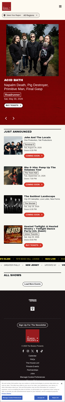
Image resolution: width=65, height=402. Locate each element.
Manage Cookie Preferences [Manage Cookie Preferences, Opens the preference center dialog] (12, 397)
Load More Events (32, 284)
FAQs (32, 359)
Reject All (55, 397)
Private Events (32, 366)
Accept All (41, 397)
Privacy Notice (6, 393)
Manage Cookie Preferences (32, 377)
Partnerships (32, 370)
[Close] (61, 383)
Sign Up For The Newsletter (32, 325)
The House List (32, 363)
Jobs (32, 374)
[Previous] (6, 118)
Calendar (32, 356)
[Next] (13, 118)
